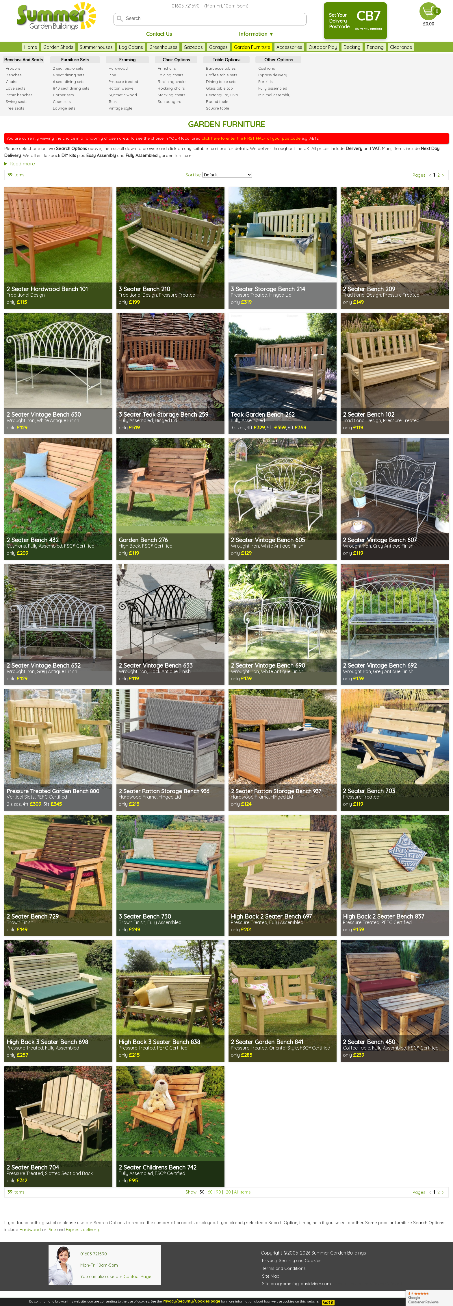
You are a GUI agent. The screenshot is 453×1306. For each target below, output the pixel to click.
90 (218, 1192)
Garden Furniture (252, 47)
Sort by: (193, 175)
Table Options (226, 59)
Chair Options (176, 59)
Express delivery (82, 1229)
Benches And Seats (23, 59)
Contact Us (159, 34)
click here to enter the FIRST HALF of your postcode (251, 138)
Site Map (270, 1276)
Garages (218, 47)
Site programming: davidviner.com (296, 1283)
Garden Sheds (58, 47)
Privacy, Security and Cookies (292, 1260)
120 (227, 1192)
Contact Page (137, 1276)
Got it (328, 1302)
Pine (52, 1229)
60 (210, 1192)
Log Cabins (131, 47)
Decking (352, 47)
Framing (127, 59)
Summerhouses (96, 47)
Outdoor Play (323, 47)
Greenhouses (163, 47)
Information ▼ (256, 34)
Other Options (278, 59)
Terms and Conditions (284, 1268)
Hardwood (30, 1229)
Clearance (401, 47)
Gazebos (193, 47)
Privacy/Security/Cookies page (191, 1301)
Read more (22, 163)
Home (30, 47)
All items (242, 1192)
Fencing (375, 47)
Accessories (289, 47)
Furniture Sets (75, 59)
